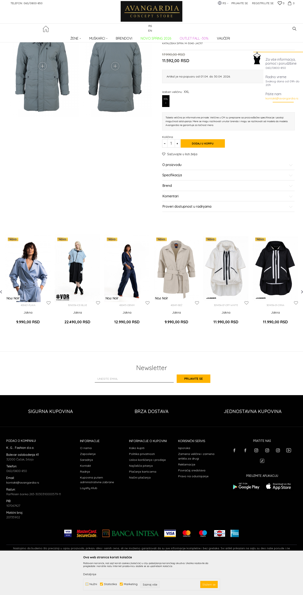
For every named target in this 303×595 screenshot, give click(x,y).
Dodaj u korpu (206, 180)
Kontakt (85, 499)
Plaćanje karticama (142, 505)
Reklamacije (186, 498)
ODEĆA (63, 37)
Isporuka (184, 481)
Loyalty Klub (88, 521)
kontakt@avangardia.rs (282, 98)
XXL (165, 138)
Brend (227, 222)
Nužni (93, 584)
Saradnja (86, 493)
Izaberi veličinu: (175, 128)
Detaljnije (89, 574)
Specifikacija (227, 212)
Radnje (85, 505)
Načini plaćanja (140, 511)
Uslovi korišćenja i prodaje (147, 493)
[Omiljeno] (281, 3)
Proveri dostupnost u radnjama (227, 243)
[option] (28, 319)
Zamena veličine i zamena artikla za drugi (196, 489)
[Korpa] (291, 3)
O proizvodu (227, 201)
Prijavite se (197, 412)
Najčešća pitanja (141, 499)
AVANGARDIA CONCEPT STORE (24, 37)
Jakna (28, 349)
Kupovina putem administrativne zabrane (97, 513)
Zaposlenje (88, 487)
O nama (86, 481)
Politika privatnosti (142, 487)
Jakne (74, 37)
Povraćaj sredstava (191, 504)
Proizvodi (50, 37)
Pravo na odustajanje (193, 510)
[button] (294, 29)
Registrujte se (263, 3)
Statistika (110, 584)
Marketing (130, 584)
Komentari (227, 233)
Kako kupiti (136, 481)
